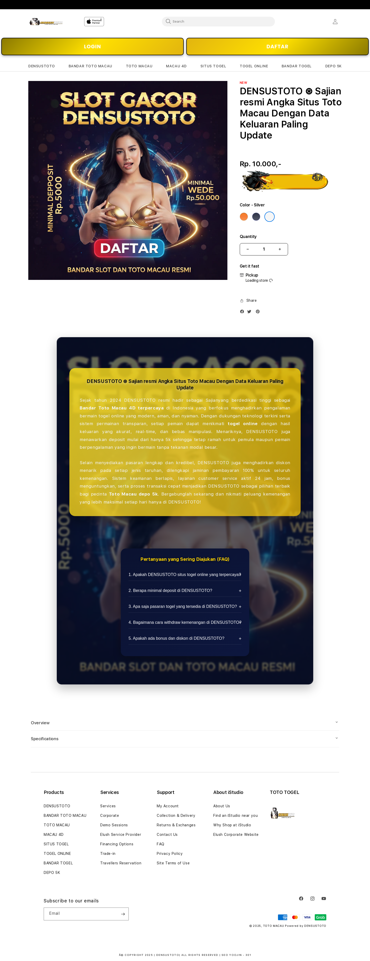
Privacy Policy (170, 854)
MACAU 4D (54, 834)
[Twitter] (250, 312)
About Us (221, 806)
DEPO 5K (52, 873)
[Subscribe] (122, 914)
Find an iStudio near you (235, 815)
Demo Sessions (114, 825)
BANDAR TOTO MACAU (65, 815)
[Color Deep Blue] (256, 217)
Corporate (109, 815)
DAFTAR (277, 46)
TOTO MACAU (57, 825)
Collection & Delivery (176, 815)
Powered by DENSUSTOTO (305, 926)
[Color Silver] (269, 217)
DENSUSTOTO (57, 806)
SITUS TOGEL (56, 844)
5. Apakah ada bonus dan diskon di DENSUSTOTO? (176, 638)
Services (108, 806)
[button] (41, 66)
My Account (168, 806)
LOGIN (92, 46)
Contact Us (167, 834)
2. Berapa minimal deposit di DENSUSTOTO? (170, 590)
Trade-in (108, 854)
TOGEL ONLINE (57, 854)
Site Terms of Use (173, 863)
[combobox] (218, 21)
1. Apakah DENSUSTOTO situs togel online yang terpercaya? (184, 574)
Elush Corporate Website (236, 834)
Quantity (248, 236)
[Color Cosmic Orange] (244, 217)
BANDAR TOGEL (58, 863)
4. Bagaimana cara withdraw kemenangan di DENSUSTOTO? (185, 622)
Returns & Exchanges (176, 825)
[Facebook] (243, 312)
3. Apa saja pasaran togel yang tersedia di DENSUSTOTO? (182, 606)
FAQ (160, 844)
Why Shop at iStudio (232, 825)
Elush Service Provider (120, 834)
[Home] (46, 22)
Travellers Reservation (120, 863)
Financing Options (116, 844)
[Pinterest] (259, 312)
